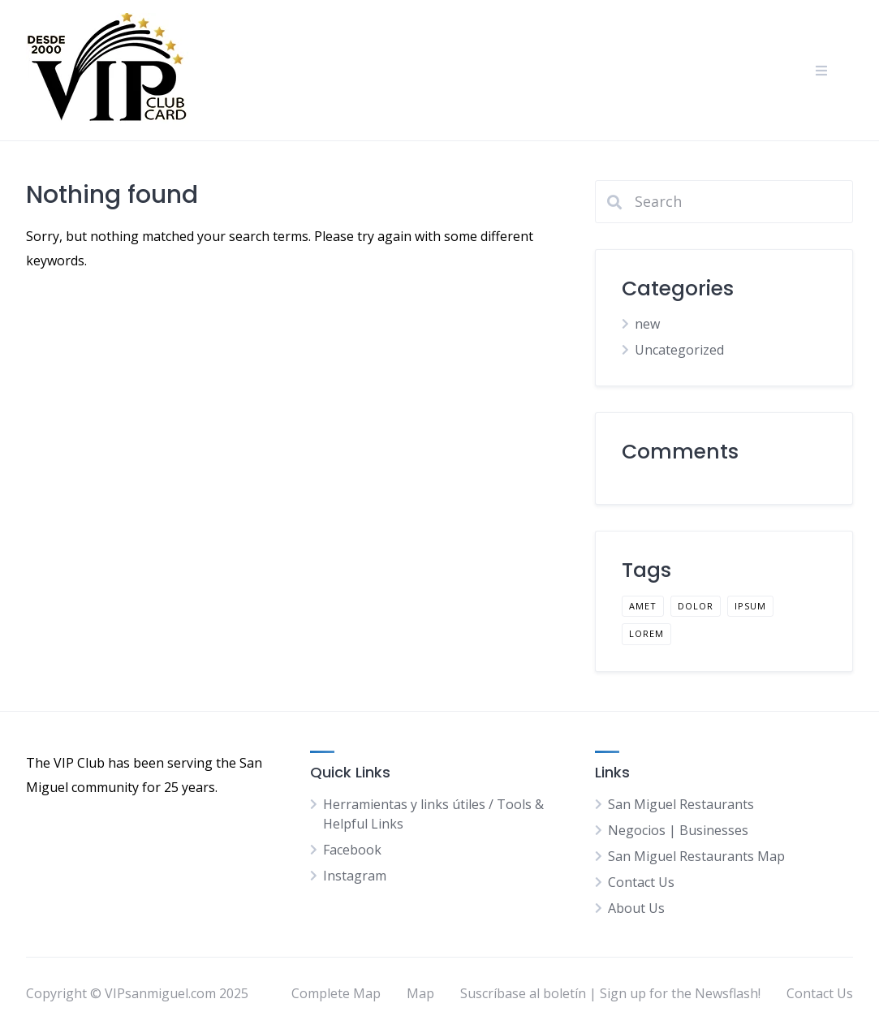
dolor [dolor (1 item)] (695, 606)
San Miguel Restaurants (681, 804)
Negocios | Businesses (678, 830)
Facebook (352, 850)
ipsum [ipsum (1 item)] (750, 606)
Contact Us (641, 882)
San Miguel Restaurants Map (696, 856)
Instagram (354, 876)
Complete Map (336, 993)
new (647, 324)
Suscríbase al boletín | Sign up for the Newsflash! (610, 993)
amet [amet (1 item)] (643, 606)
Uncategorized (679, 350)
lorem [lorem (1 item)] (646, 633)
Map (420, 993)
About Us (636, 908)
